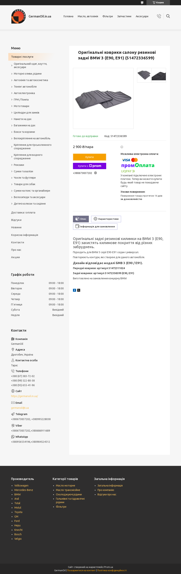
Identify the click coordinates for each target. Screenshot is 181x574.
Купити (90, 157)
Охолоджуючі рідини (69, 494)
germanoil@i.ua (20, 407)
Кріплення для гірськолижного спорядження (33, 146)
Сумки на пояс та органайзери (32, 190)
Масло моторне (65, 485)
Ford (17, 520)
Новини (16, 227)
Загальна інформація (110, 485)
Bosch (18, 534)
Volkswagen (21, 485)
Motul (17, 507)
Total (17, 503)
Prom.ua (108, 567)
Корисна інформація (24, 234)
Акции (15, 257)
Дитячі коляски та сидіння (30, 203)
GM (16, 516)
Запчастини (124, 16)
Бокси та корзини (24, 131)
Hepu (17, 525)
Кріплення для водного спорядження (28, 156)
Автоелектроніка (24, 93)
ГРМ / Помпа (21, 99)
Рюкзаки (19, 164)
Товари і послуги (22, 56)
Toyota (18, 512)
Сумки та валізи (23, 171)
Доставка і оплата (23, 212)
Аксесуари (142, 16)
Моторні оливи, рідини (28, 73)
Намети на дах (22, 119)
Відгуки (16, 219)
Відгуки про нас (107, 494)
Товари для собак (24, 184)
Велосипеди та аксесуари (29, 197)
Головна (68, 16)
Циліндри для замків (26, 112)
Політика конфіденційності (112, 570)
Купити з (89, 166)
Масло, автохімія (88, 16)
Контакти (17, 242)
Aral (16, 498)
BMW (17, 494)
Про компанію (106, 490)
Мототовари (21, 106)
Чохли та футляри (25, 177)
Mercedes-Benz (23, 490)
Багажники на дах (24, 125)
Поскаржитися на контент (81, 570)
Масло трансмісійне (68, 490)
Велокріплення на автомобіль (32, 138)
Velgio (18, 538)
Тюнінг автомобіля (25, 86)
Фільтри (108, 16)
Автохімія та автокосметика (31, 80)
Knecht (18, 529)
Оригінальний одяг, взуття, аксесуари (30, 65)
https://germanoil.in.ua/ (24, 396)
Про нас (16, 249)
